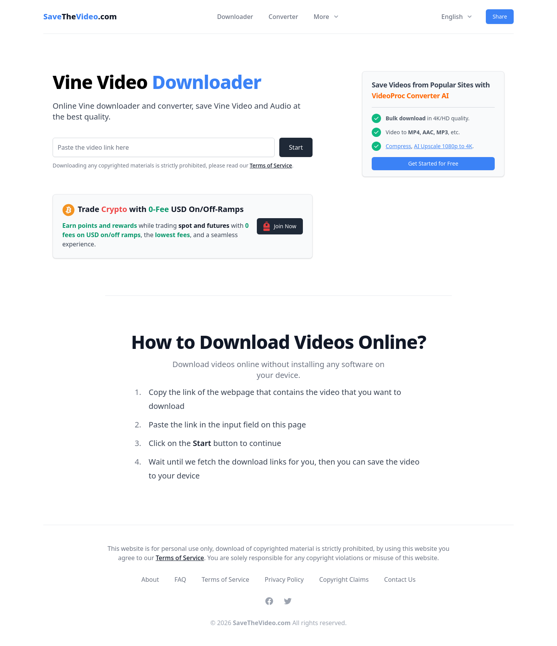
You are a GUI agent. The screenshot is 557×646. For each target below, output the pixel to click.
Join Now (279, 226)
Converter (283, 16)
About (150, 579)
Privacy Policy (284, 579)
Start (296, 147)
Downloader (235, 16)
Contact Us (399, 579)
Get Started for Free (433, 163)
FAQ (180, 579)
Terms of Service (271, 165)
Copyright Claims (344, 579)
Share (499, 16)
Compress (398, 146)
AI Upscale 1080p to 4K (443, 146)
